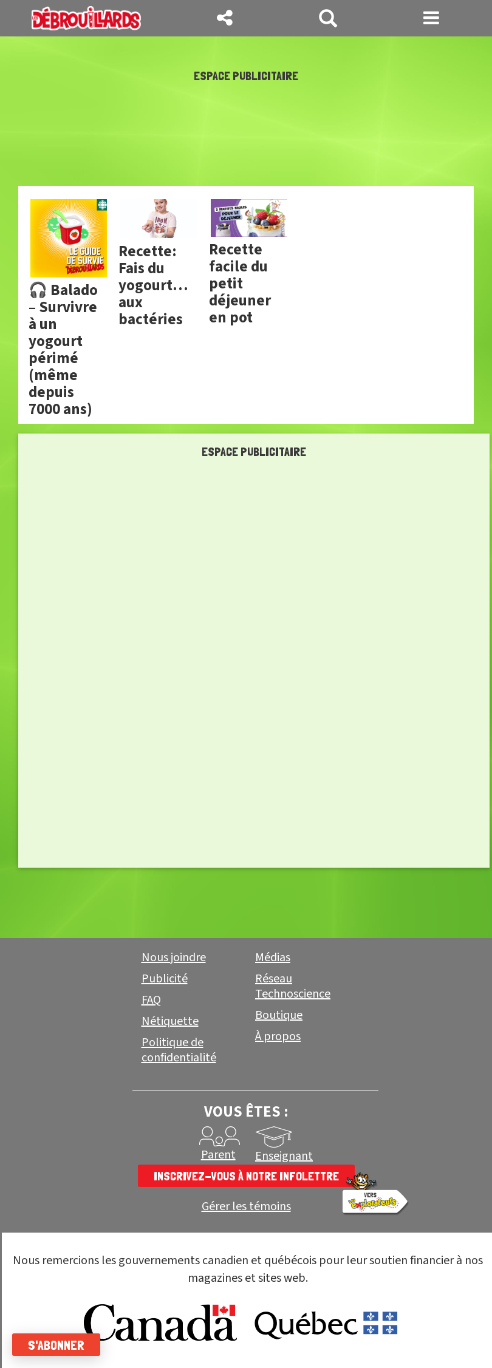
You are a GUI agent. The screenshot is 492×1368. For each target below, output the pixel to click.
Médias (272, 957)
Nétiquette (170, 1021)
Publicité (165, 978)
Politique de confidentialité (179, 1050)
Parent (218, 1154)
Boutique (278, 1015)
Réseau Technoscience (292, 986)
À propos (278, 1036)
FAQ (151, 1000)
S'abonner (56, 1345)
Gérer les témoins (246, 1206)
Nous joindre (174, 957)
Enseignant (284, 1156)
